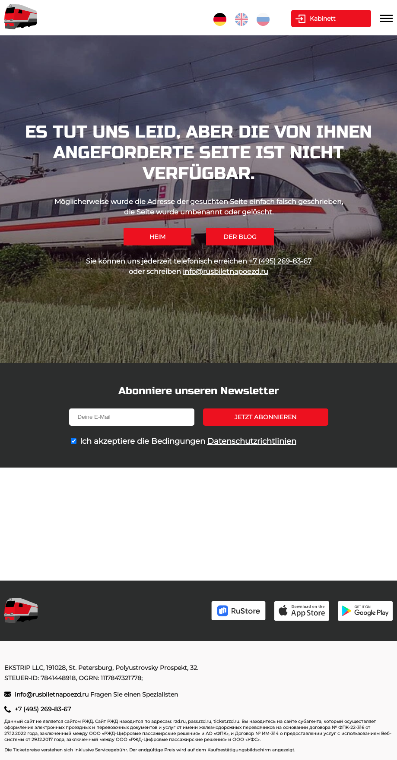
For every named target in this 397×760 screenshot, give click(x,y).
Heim (157, 237)
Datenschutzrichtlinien (251, 441)
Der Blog (240, 237)
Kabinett (323, 18)
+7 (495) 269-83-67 (280, 261)
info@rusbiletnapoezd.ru (225, 271)
